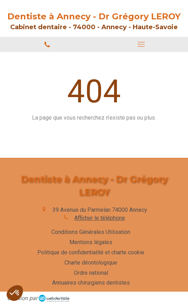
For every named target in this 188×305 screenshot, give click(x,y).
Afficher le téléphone (99, 218)
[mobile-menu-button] (141, 44)
